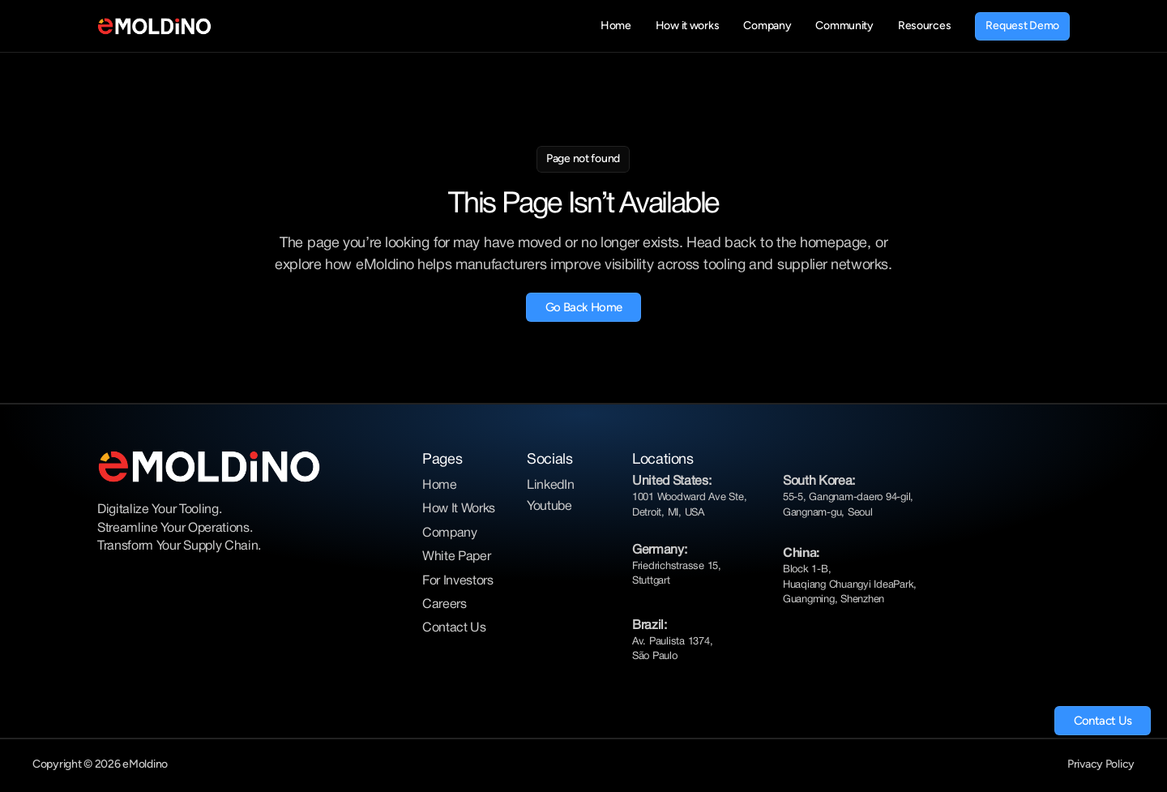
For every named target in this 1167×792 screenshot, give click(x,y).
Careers (444, 604)
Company (449, 533)
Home (439, 485)
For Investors (458, 581)
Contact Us (454, 628)
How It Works (458, 509)
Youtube (549, 506)
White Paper (456, 557)
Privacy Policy (1101, 764)
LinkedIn (550, 485)
